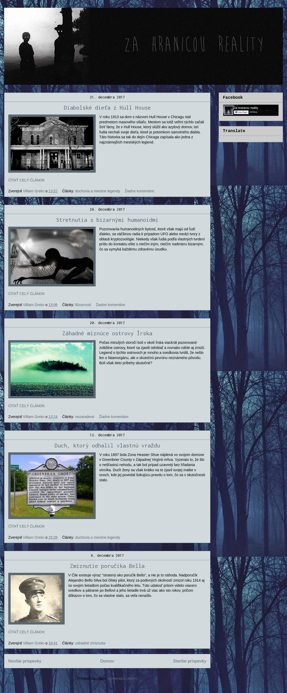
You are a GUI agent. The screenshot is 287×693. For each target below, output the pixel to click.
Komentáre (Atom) (122, 678)
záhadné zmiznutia (90, 643)
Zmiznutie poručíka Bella (107, 565)
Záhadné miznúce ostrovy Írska (107, 333)
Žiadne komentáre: (140, 191)
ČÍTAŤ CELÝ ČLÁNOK (26, 180)
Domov (107, 661)
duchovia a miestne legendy (97, 191)
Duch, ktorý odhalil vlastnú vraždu (107, 445)
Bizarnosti (83, 305)
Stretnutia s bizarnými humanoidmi (107, 219)
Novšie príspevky (24, 661)
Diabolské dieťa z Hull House (107, 107)
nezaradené (84, 417)
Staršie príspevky (189, 661)
